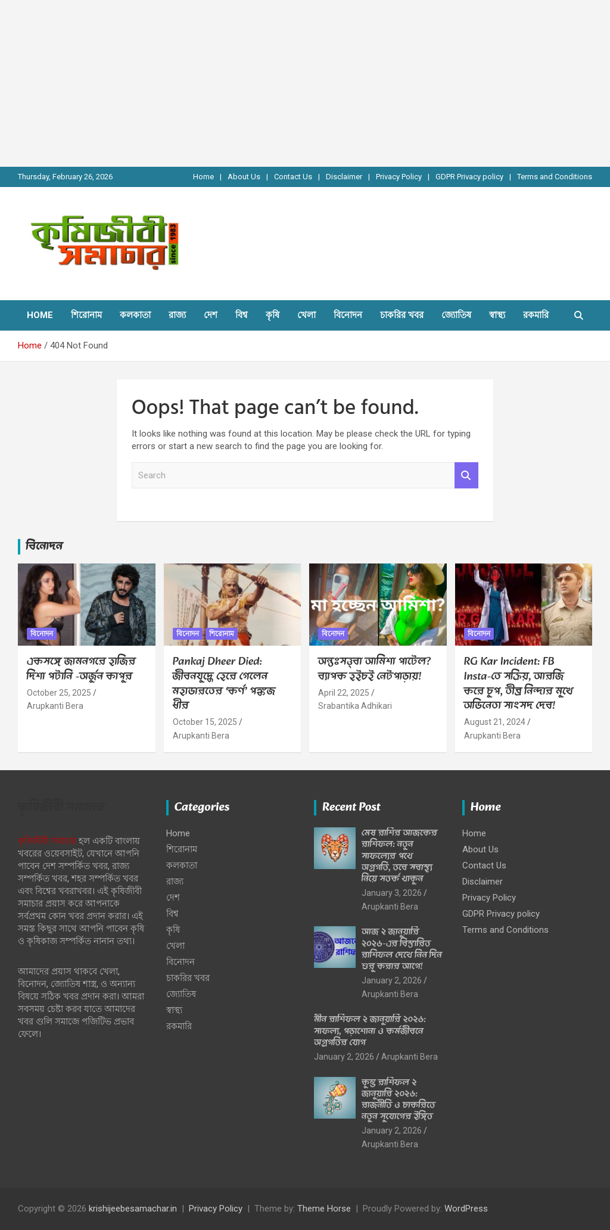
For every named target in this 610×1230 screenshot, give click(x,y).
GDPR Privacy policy (469, 176)
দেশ (210, 315)
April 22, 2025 (343, 692)
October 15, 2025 (205, 722)
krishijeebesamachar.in (133, 1208)
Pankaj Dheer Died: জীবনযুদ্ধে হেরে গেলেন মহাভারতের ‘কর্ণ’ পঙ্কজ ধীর (224, 683)
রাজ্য (177, 315)
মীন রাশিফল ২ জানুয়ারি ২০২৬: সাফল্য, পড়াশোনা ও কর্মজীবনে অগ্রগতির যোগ (370, 1030)
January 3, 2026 (392, 893)
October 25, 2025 (59, 692)
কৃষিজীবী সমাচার (47, 841)
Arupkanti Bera (55, 706)
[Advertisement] (305, 83)
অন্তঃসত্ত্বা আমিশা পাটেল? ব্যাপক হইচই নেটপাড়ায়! (374, 669)
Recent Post (351, 808)
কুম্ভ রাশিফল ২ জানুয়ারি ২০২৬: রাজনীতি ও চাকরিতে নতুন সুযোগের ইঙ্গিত (398, 1100)
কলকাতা (135, 315)
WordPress (466, 1208)
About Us (244, 176)
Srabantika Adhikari (355, 706)
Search (466, 475)
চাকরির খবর (402, 315)
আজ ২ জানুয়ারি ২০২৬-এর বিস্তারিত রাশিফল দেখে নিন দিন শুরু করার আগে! (402, 949)
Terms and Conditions (554, 176)
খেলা (306, 315)
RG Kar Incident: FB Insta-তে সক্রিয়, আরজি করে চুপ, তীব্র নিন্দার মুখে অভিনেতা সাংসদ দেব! (519, 683)
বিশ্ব (241, 315)
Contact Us (293, 176)
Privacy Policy (399, 176)
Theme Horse (324, 1208)
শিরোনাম (86, 315)
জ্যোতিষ (456, 315)
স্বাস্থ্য (497, 315)
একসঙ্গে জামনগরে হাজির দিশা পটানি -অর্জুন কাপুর (81, 669)
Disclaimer (344, 176)
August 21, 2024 (494, 722)
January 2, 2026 (392, 980)
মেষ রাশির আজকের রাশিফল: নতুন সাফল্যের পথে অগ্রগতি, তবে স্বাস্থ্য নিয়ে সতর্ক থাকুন (399, 856)
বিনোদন (348, 315)
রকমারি (536, 315)
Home (203, 176)
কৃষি (272, 315)
